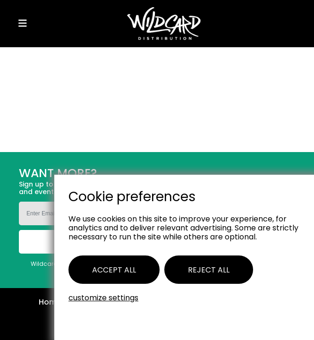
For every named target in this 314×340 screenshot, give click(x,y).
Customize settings (103, 297)
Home (50, 302)
